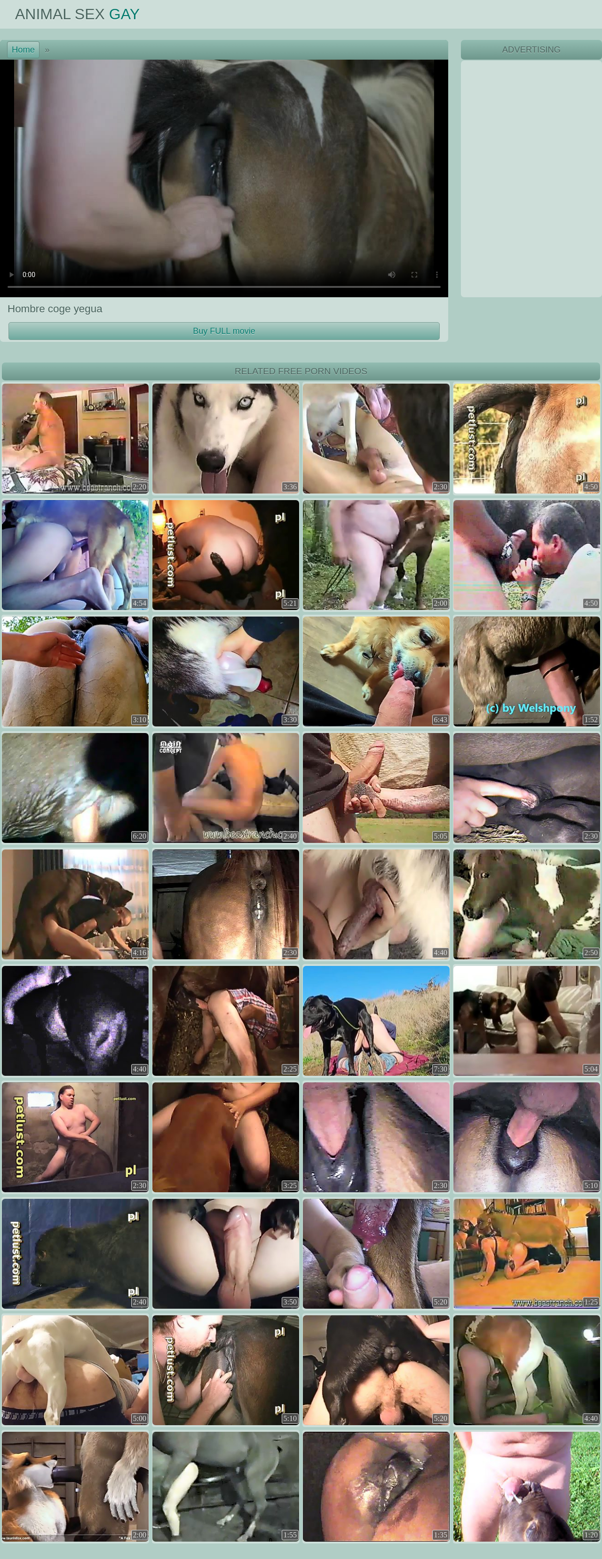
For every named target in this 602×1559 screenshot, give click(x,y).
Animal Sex (77, 14)
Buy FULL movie (224, 331)
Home (23, 49)
